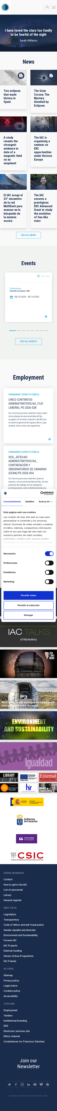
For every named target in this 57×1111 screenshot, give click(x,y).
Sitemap (8, 975)
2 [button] (18, 330)
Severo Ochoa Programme (18, 956)
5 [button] (32, 330)
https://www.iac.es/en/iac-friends (9, 787)
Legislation (10, 914)
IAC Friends (10, 961)
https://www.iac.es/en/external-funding (48, 777)
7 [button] (41, 330)
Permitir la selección (29, 605)
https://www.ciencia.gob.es (27, 801)
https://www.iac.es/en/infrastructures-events (28, 694)
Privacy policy (11, 980)
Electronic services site (17, 1031)
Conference (15, 288)
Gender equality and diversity (20, 930)
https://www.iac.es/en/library (9, 777)
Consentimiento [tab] (12, 501)
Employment (10, 1010)
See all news (28, 235)
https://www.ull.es (27, 839)
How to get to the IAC (15, 884)
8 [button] (46, 330)
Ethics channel (12, 1036)
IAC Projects (10, 945)
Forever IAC (10, 940)
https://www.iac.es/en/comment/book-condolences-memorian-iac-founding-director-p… (48, 787)
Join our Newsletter (28, 1063)
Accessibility (11, 996)
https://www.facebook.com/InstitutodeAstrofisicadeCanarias (16, 1084)
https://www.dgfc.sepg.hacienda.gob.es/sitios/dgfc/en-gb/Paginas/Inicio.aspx (28, 777)
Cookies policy (12, 990)
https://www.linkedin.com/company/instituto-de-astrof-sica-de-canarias (28, 1084)
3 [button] (23, 330)
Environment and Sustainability (21, 935)
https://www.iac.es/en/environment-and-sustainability (28, 725)
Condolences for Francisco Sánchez (24, 1041)
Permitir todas (28, 595)
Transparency (11, 919)
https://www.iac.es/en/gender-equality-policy (28, 756)
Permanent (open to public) (23, 394)
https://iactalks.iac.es (28, 633)
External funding (13, 950)
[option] (28, 297)
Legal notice (10, 985)
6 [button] (37, 330)
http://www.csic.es (27, 856)
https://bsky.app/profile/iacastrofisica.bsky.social (41, 1084)
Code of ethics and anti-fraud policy (24, 924)
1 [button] (12, 330)
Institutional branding (15, 1020)
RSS (6, 1025)
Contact (8, 879)
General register (13, 900)
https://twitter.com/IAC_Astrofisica (9, 1084)
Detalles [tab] (29, 501)
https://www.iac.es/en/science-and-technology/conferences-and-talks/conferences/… (28, 664)
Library (7, 895)
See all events (28, 341)
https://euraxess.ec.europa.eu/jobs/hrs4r (28, 787)
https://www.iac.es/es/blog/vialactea (47, 1084)
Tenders (8, 1015)
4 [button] (28, 330)
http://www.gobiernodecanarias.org (27, 819)
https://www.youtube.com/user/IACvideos (35, 1084)
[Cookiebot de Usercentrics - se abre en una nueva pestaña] (41, 493)
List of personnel (13, 889)
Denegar (28, 615)
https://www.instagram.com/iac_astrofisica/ (22, 1084)
